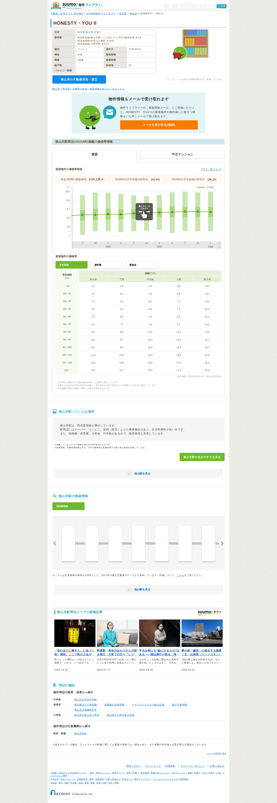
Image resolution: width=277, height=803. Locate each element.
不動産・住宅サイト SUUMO (67, 13)
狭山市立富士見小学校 (86, 715)
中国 (104, 783)
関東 (66, 783)
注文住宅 (55, 779)
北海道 (54, 783)
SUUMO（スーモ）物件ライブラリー (77, 5)
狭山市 (133, 13)
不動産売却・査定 (85, 779)
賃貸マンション (103, 773)
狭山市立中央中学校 (85, 699)
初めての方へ (133, 766)
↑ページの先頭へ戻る (216, 753)
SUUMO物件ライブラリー (101, 13)
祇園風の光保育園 (114, 704)
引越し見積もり (113, 779)
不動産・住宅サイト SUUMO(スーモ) (68, 773)
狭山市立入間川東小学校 (120, 715)
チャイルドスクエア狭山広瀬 (148, 704)
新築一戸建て (194, 773)
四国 (98, 783)
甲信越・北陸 (76, 783)
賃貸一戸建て (132, 773)
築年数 (98, 265)
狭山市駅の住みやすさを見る (202, 457)
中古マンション (178, 773)
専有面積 (63, 265)
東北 (61, 783)
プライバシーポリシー (192, 766)
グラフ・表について (211, 169)
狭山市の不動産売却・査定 (79, 79)
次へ (222, 544)
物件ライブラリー (142, 779)
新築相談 (99, 779)
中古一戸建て (208, 773)
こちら (180, 575)
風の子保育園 (179, 704)
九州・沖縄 (113, 783)
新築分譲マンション (160, 773)
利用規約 (170, 766)
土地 (218, 773)
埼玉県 (122, 13)
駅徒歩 (133, 265)
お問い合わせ (217, 766)
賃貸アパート (118, 773)
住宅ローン (127, 779)
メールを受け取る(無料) (159, 124)
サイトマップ (153, 766)
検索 (223, 6)
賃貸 (92, 773)
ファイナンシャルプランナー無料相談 (170, 779)
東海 (87, 783)
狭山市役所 (80, 733)
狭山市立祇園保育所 (85, 710)
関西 (92, 783)
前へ (55, 544)
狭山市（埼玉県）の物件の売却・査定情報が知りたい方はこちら (88, 89)
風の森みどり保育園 (85, 704)
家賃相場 (145, 773)
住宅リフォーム (68, 779)
